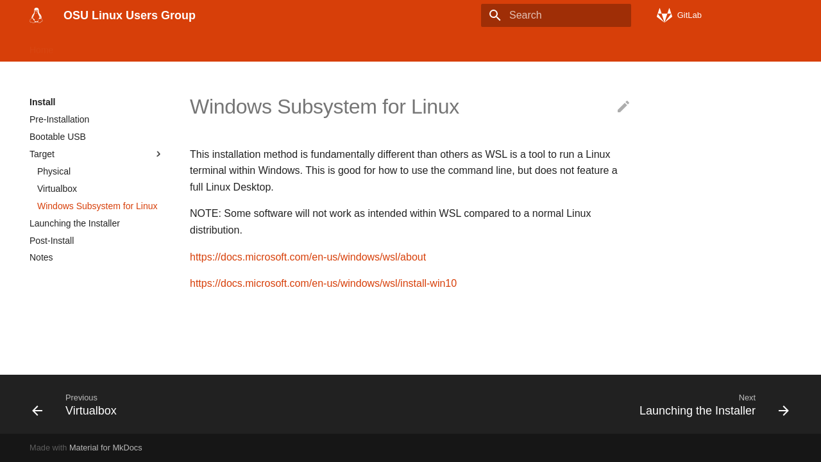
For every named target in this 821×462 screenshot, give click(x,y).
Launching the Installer (75, 223)
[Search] (556, 15)
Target (97, 154)
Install (82, 46)
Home (41, 46)
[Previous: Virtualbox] (78, 404)
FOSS (266, 46)
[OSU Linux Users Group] (36, 15)
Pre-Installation (59, 119)
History (309, 46)
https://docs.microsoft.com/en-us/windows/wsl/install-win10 (323, 283)
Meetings (395, 46)
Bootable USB (58, 137)
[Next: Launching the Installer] (710, 404)
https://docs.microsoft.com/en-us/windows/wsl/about (308, 257)
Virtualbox (57, 189)
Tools (226, 46)
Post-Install (52, 240)
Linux (122, 46)
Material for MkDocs (105, 447)
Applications (174, 46)
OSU (350, 46)
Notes (41, 257)
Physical (54, 171)
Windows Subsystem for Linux (97, 206)
